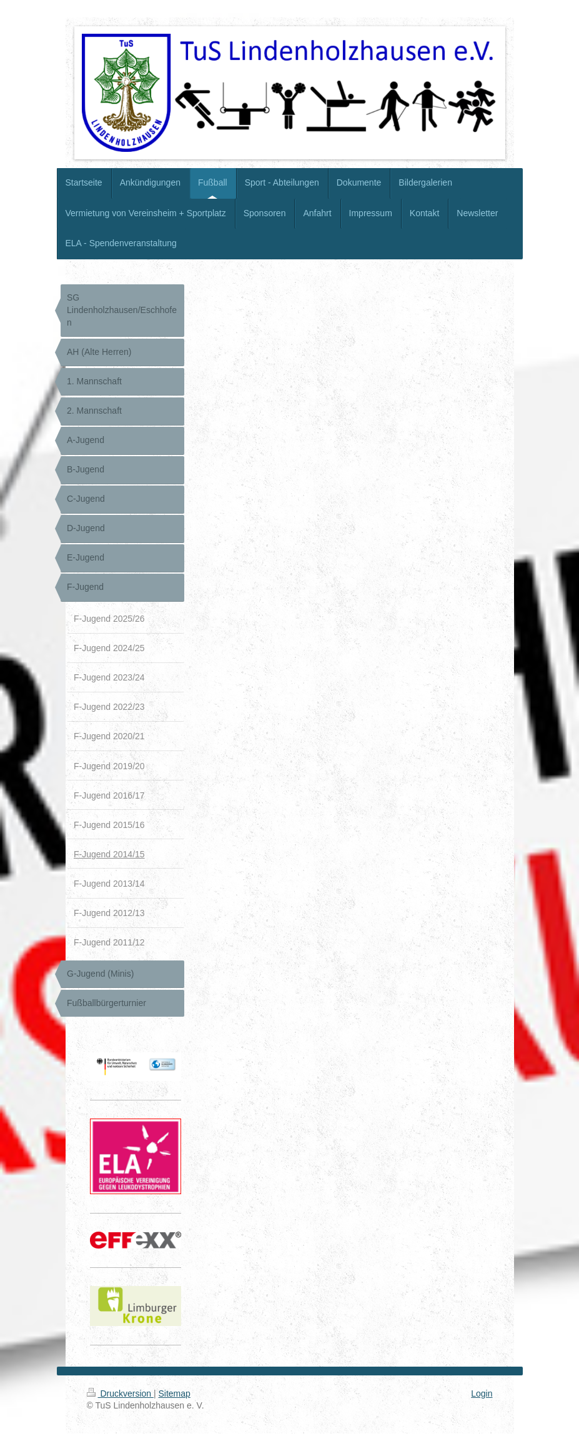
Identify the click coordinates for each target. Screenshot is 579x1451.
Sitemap (175, 1394)
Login (481, 1394)
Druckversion (120, 1394)
